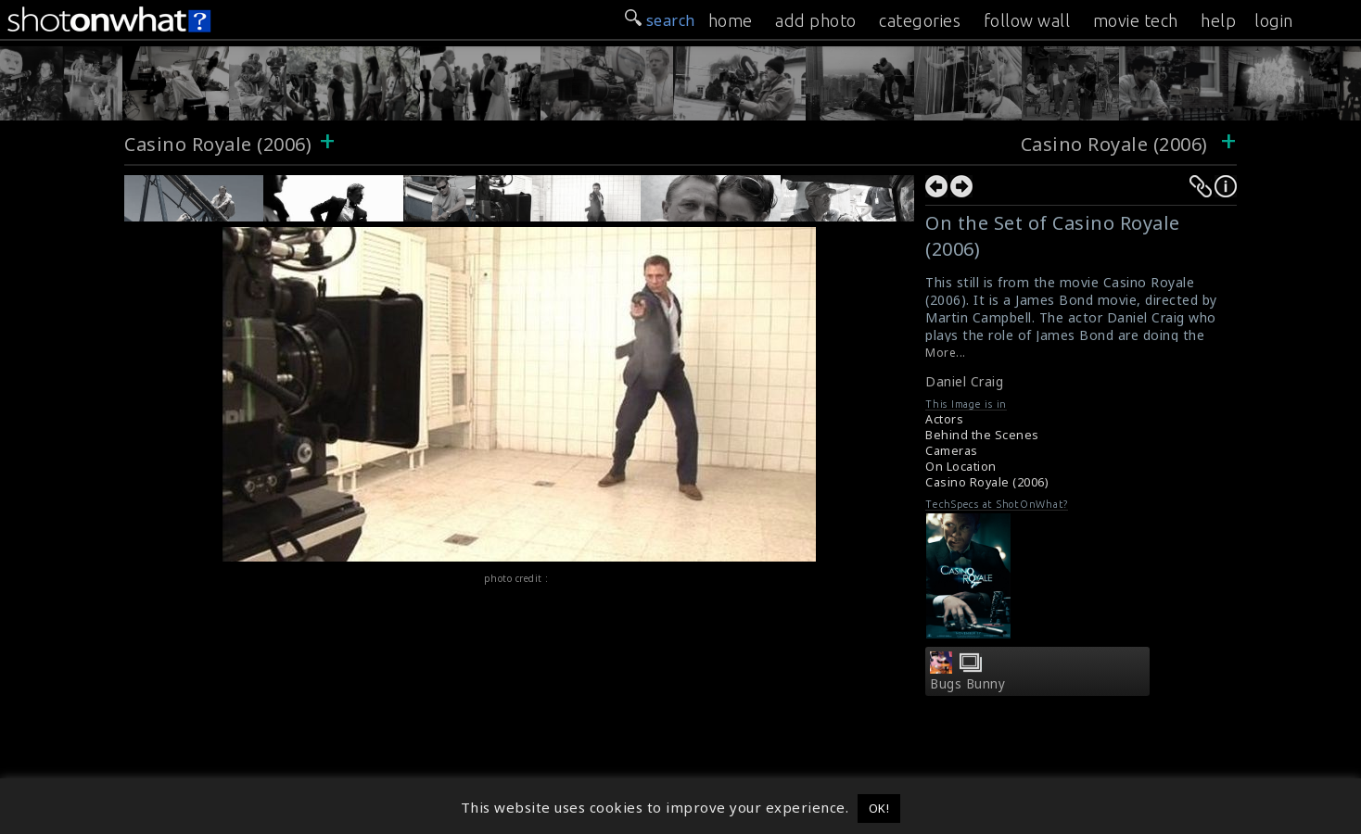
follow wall (1027, 20)
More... (945, 352)
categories (919, 20)
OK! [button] (879, 808)
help (1218, 20)
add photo (816, 20)
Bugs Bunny (967, 684)
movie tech (1135, 20)
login (1273, 20)
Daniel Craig (964, 381)
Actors (944, 419)
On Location (961, 466)
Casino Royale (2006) (218, 144)
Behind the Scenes (982, 435)
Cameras (951, 451)
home (730, 20)
